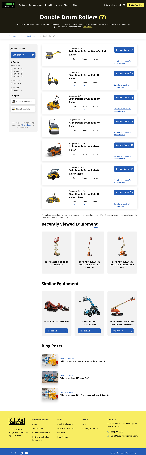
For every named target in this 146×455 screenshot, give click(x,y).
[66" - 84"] (11, 76)
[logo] (8, 5)
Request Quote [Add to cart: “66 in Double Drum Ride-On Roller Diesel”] (124, 192)
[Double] (11, 83)
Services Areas (35, 5)
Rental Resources (53, 5)
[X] (16, 453)
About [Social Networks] (34, 424)
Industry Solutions (90, 428)
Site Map (61, 432)
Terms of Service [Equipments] (116, 453)
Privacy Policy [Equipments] (131, 453)
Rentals (22, 5)
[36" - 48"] (11, 71)
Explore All (57, 329)
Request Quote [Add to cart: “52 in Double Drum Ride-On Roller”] (124, 144)
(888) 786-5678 (115, 432)
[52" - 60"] (11, 74)
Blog (75, 5)
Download (26, 125)
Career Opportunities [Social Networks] (41, 432)
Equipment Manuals (66, 428)
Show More (87, 26)
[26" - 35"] (11, 69)
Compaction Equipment (30, 36)
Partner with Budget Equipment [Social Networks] (40, 438)
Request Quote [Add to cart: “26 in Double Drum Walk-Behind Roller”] (124, 50)
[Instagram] (21, 453)
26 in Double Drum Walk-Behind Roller (84, 52)
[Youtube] (26, 453)
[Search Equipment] (120, 5)
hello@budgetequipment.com (122, 436)
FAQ (84, 424)
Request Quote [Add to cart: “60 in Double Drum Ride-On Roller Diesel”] (124, 168)
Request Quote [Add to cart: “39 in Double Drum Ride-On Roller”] (124, 97)
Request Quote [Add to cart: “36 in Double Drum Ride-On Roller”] (124, 73)
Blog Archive (62, 437)
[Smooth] (11, 90)
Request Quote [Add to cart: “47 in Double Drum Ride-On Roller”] (124, 121)
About (67, 5)
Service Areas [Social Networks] (38, 428)
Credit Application (65, 424)
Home (14, 36)
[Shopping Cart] (124, 5)
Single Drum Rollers (21, 109)
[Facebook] (11, 453)
